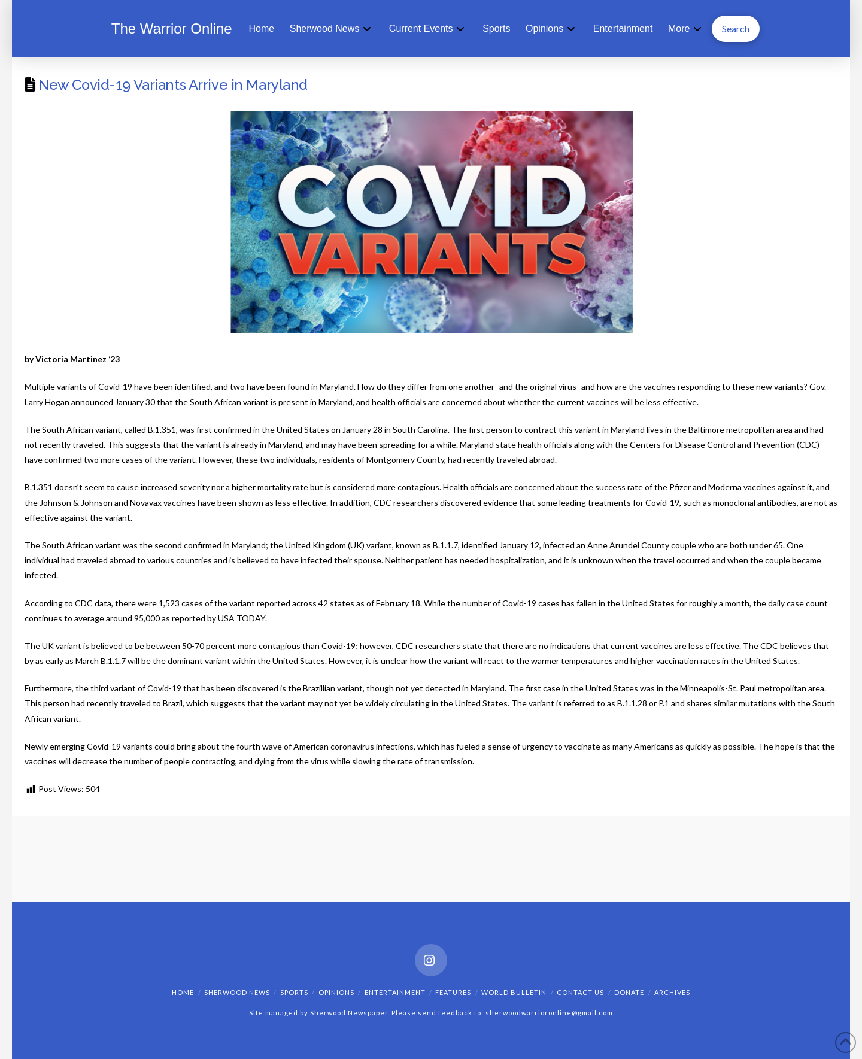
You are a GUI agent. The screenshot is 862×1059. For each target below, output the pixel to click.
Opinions (336, 992)
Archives (672, 992)
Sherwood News (237, 992)
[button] (736, 29)
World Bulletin (514, 992)
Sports (294, 992)
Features (453, 992)
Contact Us (580, 992)
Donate (629, 992)
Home (183, 992)
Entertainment (395, 992)
